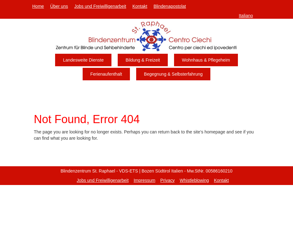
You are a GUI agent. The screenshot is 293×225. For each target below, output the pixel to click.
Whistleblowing (194, 180)
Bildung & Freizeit (143, 60)
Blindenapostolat (169, 6)
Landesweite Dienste (83, 60)
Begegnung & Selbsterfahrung (173, 74)
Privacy (167, 180)
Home (38, 6)
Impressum (144, 180)
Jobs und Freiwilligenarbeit (100, 6)
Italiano (246, 15)
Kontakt (139, 6)
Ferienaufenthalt (106, 74)
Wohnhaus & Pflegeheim (206, 60)
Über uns (59, 6)
